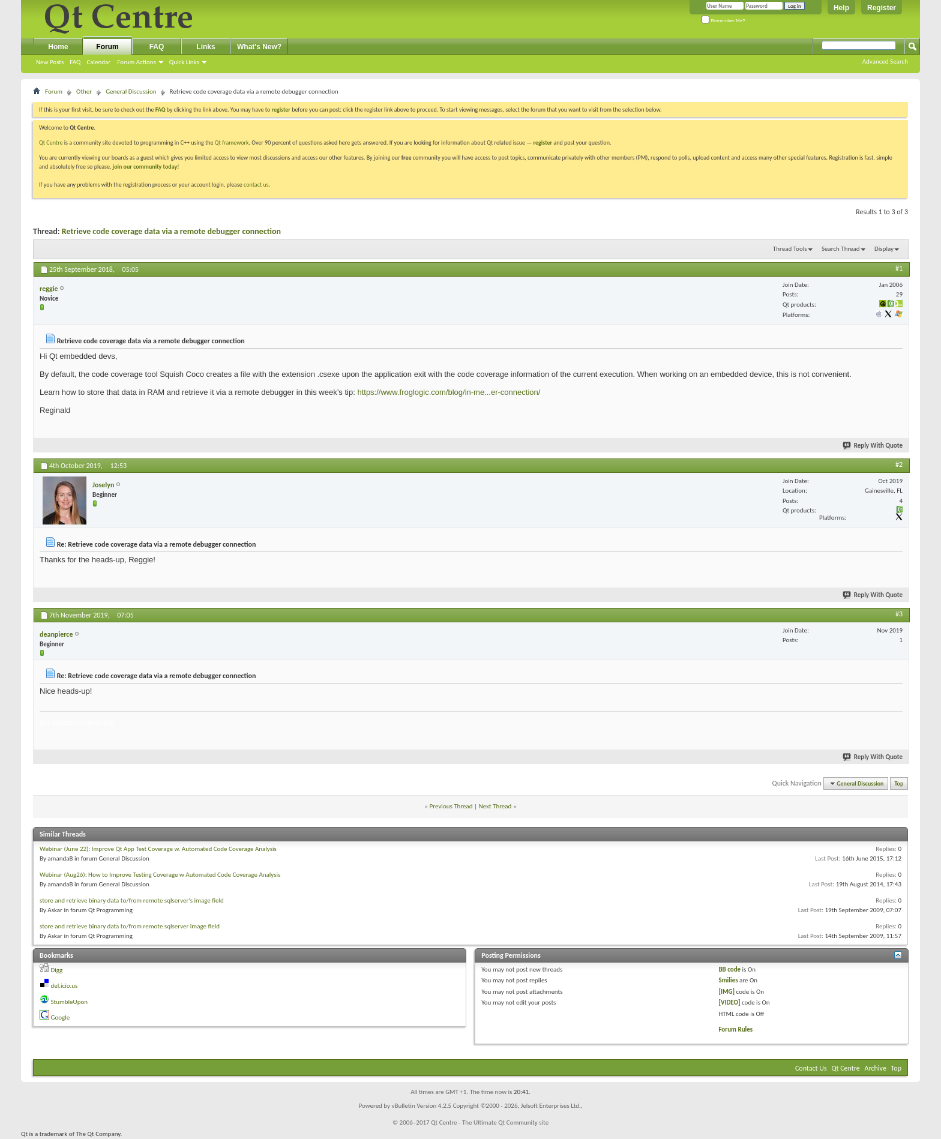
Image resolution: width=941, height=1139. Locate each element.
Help (841, 8)
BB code (729, 969)
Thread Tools (790, 249)
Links (205, 47)
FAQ (75, 62)
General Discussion (131, 91)
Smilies (728, 980)
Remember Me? (723, 20)
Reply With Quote (873, 445)
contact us (256, 184)
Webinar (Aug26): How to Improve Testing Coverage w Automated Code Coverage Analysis (160, 875)
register (543, 142)
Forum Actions (136, 62)
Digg (57, 970)
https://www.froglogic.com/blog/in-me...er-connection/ (448, 392)
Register (881, 8)
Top (899, 783)
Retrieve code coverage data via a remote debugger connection (171, 231)
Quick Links (184, 62)
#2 (899, 464)
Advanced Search (885, 61)
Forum (107, 47)
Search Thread (841, 249)
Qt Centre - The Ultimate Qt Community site (490, 1122)
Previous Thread (451, 806)
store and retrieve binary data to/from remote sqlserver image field (130, 926)
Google (60, 1017)
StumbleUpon (69, 1002)
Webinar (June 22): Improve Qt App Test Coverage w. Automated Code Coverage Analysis (158, 849)
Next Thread (495, 806)
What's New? (259, 47)
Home (58, 47)
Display (884, 249)
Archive (875, 1068)
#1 (899, 268)
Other (84, 91)
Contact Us (811, 1068)
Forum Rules (735, 1029)
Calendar (98, 62)
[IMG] (726, 992)
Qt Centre (51, 142)
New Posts (50, 62)
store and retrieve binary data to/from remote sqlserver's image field (132, 900)
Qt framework (232, 142)
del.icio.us (64, 986)
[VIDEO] (729, 1002)
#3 (899, 614)
